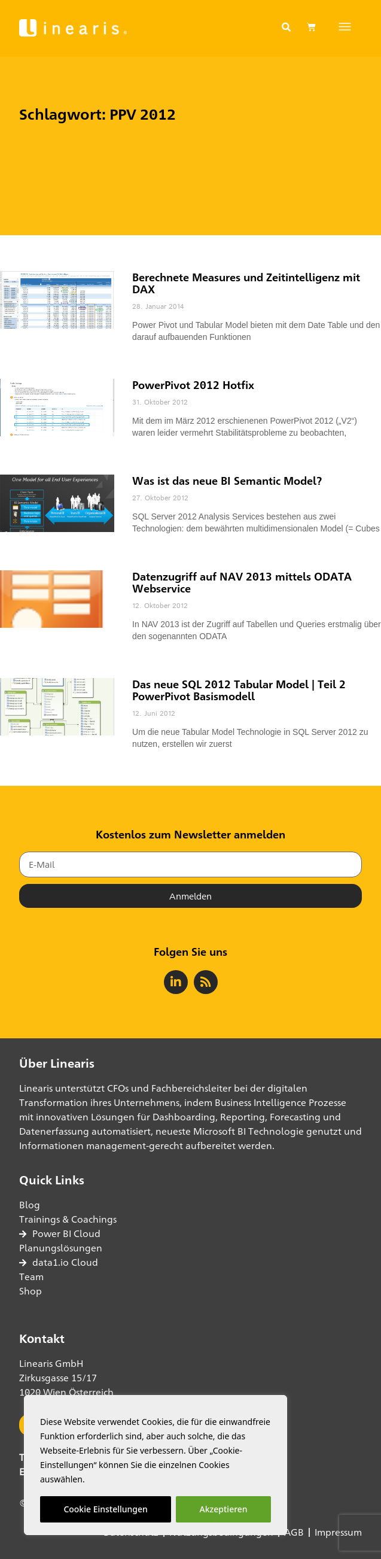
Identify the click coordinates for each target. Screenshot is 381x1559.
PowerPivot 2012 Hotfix (193, 384)
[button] (286, 27)
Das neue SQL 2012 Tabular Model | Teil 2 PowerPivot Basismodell (239, 690)
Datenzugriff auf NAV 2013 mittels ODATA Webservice (242, 582)
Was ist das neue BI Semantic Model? (227, 480)
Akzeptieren (224, 1509)
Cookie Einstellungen (105, 1509)
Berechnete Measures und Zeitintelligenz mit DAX (246, 283)
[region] (155, 1465)
